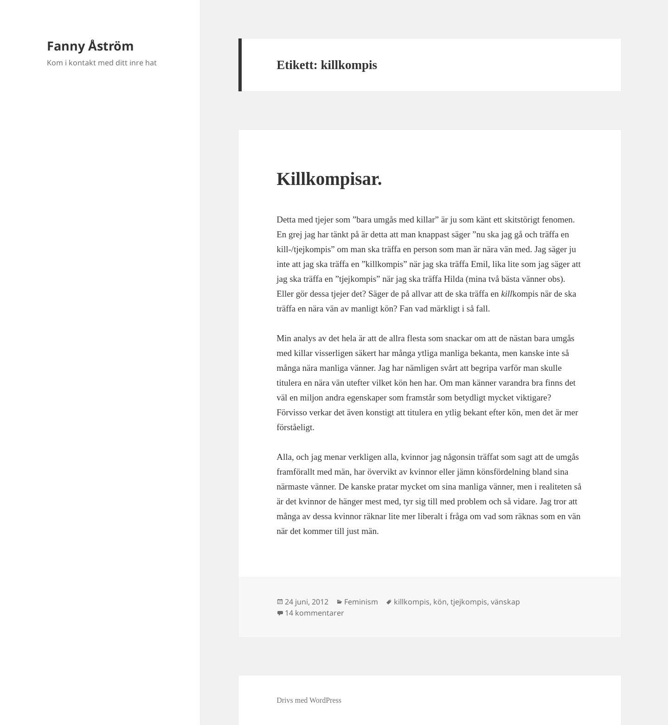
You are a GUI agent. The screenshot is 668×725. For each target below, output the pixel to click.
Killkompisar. (329, 179)
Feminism (361, 602)
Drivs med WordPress (308, 700)
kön (440, 602)
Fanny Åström (90, 45)
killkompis (412, 602)
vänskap (505, 602)
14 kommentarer (314, 613)
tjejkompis (468, 602)
